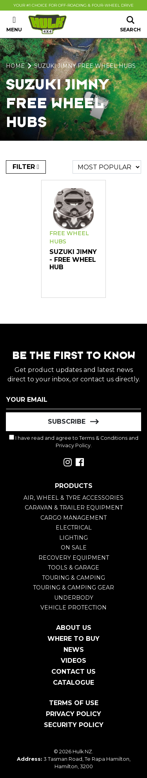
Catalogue (73, 682)
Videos (73, 660)
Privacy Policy (73, 445)
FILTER (26, 166)
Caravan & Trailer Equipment (74, 507)
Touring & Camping (73, 577)
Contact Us (73, 671)
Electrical (74, 527)
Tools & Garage (73, 567)
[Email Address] (73, 399)
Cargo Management (73, 517)
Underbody (73, 597)
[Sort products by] (107, 167)
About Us (73, 627)
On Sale (74, 547)
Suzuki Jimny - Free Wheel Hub (73, 259)
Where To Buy (73, 638)
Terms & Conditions (103, 438)
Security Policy (73, 725)
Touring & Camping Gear (73, 587)
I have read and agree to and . (73, 441)
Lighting (73, 537)
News (74, 649)
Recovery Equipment (73, 557)
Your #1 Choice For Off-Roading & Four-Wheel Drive (73, 5)
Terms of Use (73, 703)
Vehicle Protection (73, 607)
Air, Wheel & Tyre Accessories (73, 497)
